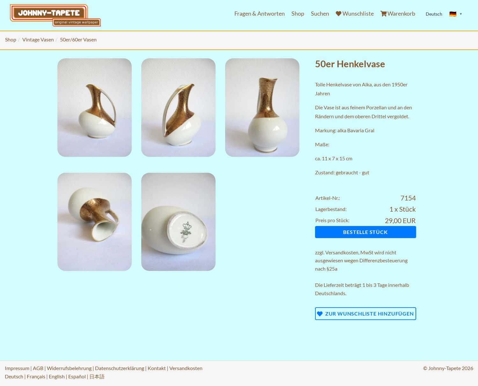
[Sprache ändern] (456, 14)
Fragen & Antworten (259, 13)
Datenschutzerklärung (119, 368)
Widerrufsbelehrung (69, 368)
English (57, 376)
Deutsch (14, 376)
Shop (297, 13)
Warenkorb (397, 13)
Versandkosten (341, 252)
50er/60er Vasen (78, 39)
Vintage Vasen (38, 39)
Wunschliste (355, 13)
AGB (38, 368)
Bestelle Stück (365, 232)
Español (77, 376)
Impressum (17, 368)
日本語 (97, 376)
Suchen (320, 13)
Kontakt (157, 368)
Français (36, 376)
